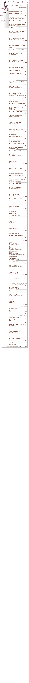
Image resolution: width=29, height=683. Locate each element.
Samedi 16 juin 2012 (13, 272)
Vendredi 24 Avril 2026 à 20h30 (15, 17)
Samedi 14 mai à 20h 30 (14, 86)
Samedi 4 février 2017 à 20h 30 (15, 168)
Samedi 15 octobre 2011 (14, 294)
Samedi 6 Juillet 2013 (13, 253)
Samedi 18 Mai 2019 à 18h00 (15, 122)
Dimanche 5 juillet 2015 (14, 210)
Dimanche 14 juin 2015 (14, 217)
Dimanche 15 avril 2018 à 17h (15, 136)
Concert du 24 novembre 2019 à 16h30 (17, 103)
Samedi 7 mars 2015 (13, 224)
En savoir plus (3, 20)
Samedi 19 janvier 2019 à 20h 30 (16, 125)
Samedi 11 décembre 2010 (12, 302)
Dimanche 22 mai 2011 (14, 297)
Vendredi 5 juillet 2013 (14, 258)
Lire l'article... (25, 15)
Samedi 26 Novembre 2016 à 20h (16, 172)
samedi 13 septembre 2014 (14, 232)
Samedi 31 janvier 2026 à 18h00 (15, 20)
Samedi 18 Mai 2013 (13, 261)
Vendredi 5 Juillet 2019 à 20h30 (15, 115)
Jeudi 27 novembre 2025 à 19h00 (16, 27)
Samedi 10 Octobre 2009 (14, 334)
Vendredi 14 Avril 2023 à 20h (15, 73)
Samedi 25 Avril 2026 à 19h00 (15, 13)
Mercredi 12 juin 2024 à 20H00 (15, 53)
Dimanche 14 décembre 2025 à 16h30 (17, 24)
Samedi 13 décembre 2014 (14, 228)
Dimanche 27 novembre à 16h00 (16, 78)
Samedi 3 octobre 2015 (14, 206)
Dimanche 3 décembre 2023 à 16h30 (16, 67)
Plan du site (14, 346)
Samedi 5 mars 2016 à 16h (14, 190)
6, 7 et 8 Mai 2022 (12, 89)
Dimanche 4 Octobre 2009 (14, 338)
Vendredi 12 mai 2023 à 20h (15, 70)
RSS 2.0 (8, 346)
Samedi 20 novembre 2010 (12, 307)
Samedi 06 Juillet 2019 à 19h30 (15, 111)
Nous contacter (11, 346)
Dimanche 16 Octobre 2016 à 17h (16, 175)
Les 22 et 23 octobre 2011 (14, 275)
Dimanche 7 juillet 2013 (14, 243)
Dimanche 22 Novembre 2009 (15, 327)
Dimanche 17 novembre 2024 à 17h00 (17, 45)
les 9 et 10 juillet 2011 (13, 290)
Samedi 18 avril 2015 (13, 221)
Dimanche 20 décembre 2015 (15, 194)
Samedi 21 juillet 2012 (13, 268)
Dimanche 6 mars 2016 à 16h (15, 187)
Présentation (2, 16)
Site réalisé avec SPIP (18, 346)
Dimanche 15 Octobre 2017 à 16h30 (16, 150)
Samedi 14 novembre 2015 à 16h (16, 202)
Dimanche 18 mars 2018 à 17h (15, 140)
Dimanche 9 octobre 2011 (14, 287)
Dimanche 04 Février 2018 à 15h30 (16, 143)
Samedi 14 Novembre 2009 (14, 331)
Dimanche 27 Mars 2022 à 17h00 (16, 93)
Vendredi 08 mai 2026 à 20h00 (15, 10)
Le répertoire (2, 19)
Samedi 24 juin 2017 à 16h (14, 157)
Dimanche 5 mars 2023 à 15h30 (15, 76)
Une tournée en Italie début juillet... (16, 235)
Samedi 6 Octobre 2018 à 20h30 (16, 129)
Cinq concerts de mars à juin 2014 (16, 239)
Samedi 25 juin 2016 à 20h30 (15, 183)
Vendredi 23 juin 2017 (13, 161)
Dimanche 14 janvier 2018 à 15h (16, 147)
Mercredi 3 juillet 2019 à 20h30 (15, 118)
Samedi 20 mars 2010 (13, 324)
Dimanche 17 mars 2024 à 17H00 (16, 60)
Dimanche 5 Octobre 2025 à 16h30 (16, 31)
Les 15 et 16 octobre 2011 (14, 280)
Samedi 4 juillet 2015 (13, 213)
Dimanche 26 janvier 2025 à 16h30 (16, 38)
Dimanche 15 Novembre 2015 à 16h (16, 198)
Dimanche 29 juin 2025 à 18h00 (15, 34)
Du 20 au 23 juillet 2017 (14, 154)
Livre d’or (2, 21)
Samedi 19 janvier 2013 (14, 265)
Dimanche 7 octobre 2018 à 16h (15, 133)
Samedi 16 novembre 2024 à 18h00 (16, 49)
